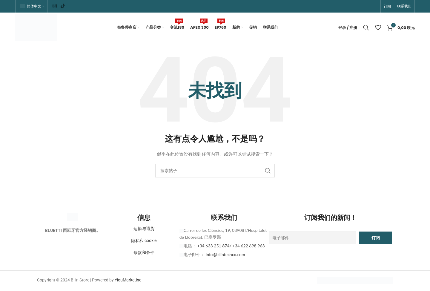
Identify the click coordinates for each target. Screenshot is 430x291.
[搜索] (366, 28)
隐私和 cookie (143, 242)
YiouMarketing (128, 281)
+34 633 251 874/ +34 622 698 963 (231, 246)
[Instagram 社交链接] (54, 6)
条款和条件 (143, 254)
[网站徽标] (37, 27)
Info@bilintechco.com (225, 255)
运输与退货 (143, 230)
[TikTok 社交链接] (63, 6)
